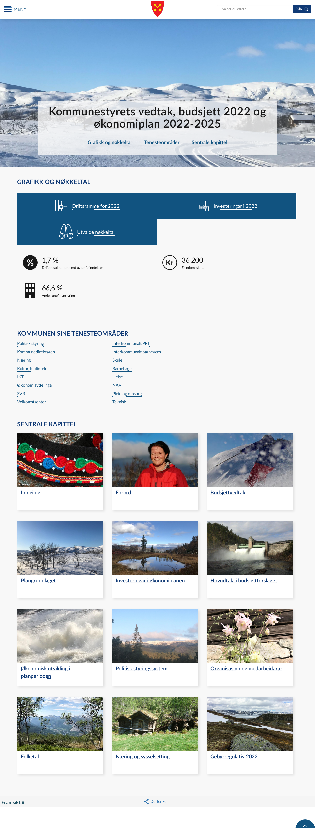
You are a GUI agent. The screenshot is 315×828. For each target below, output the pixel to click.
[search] (255, 9)
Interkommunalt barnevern (136, 352)
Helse (117, 377)
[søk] (302, 9)
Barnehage (122, 369)
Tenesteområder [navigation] (161, 142)
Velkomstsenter (31, 402)
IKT (20, 377)
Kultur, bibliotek (31, 369)
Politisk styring (30, 343)
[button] (154, 822)
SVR (21, 394)
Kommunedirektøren (36, 352)
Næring (24, 360)
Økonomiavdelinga (34, 385)
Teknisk (119, 402)
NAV (117, 385)
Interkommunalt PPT (131, 343)
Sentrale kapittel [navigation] (209, 142)
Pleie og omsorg (127, 394)
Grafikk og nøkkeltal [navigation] (110, 142)
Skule (117, 360)
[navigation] (87, 206)
